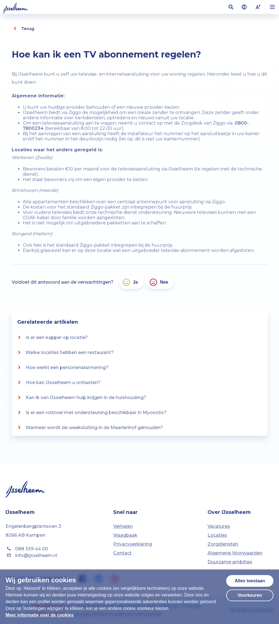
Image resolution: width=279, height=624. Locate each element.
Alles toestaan (250, 580)
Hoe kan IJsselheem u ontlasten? (58, 382)
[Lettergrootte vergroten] (258, 7)
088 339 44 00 (27, 548)
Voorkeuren (250, 595)
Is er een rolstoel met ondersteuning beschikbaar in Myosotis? (91, 412)
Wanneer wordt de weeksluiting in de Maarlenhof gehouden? (89, 427)
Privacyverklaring (132, 544)
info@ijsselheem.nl (31, 555)
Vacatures (219, 526)
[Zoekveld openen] (230, 7)
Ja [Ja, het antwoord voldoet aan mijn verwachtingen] (130, 282)
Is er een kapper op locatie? (52, 337)
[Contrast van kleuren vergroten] (244, 7)
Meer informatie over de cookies (40, 615)
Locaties (217, 535)
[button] (272, 7)
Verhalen (123, 526)
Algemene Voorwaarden (235, 553)
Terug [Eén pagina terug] (23, 28)
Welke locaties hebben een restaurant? (65, 352)
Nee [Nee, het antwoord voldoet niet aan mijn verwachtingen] (158, 282)
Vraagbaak (125, 535)
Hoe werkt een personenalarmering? (62, 367)
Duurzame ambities (230, 561)
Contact (122, 553)
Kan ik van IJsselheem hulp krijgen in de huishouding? (81, 397)
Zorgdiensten (223, 544)
